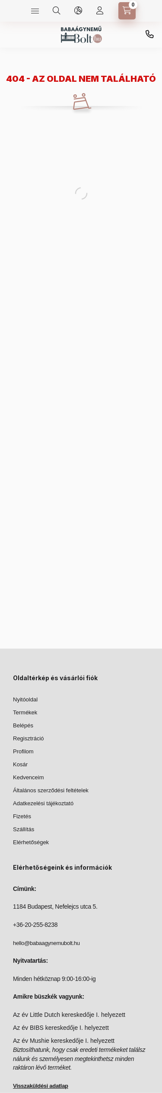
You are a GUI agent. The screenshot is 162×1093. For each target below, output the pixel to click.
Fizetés (22, 816)
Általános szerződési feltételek (51, 790)
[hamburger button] (35, 10)
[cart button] (127, 10)
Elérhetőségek (31, 842)
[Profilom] (99, 10)
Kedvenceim (28, 777)
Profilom (23, 751)
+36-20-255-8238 (149, 35)
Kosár (20, 764)
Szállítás (23, 829)
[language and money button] (78, 10)
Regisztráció (28, 738)
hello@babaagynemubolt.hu (46, 943)
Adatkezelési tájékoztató (43, 803)
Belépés (23, 725)
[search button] (56, 10)
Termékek (25, 712)
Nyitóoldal (25, 699)
